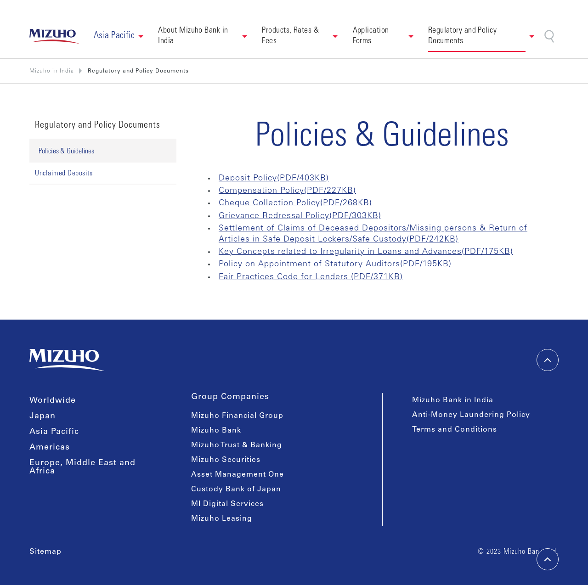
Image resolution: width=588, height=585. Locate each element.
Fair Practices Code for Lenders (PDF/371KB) (311, 277)
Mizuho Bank (216, 430)
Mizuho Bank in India (452, 400)
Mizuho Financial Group (237, 416)
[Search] (550, 36)
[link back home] (54, 36)
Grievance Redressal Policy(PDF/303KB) (300, 216)
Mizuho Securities (225, 460)
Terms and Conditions (454, 429)
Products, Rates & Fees (291, 36)
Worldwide (52, 401)
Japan (42, 416)
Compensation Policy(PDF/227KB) (287, 191)
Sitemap (45, 552)
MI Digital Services (227, 504)
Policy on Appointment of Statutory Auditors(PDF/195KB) (335, 264)
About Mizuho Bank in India (194, 36)
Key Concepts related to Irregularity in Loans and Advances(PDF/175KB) (366, 252)
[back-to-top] (548, 559)
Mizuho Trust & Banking (236, 445)
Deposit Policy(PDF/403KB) (274, 178)
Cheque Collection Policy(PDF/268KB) (295, 203)
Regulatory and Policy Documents (463, 36)
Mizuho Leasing (221, 519)
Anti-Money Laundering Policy (471, 415)
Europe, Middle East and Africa (82, 467)
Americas (49, 448)
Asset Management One (237, 474)
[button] (118, 36)
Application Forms (372, 36)
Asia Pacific (54, 432)
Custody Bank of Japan (236, 489)
